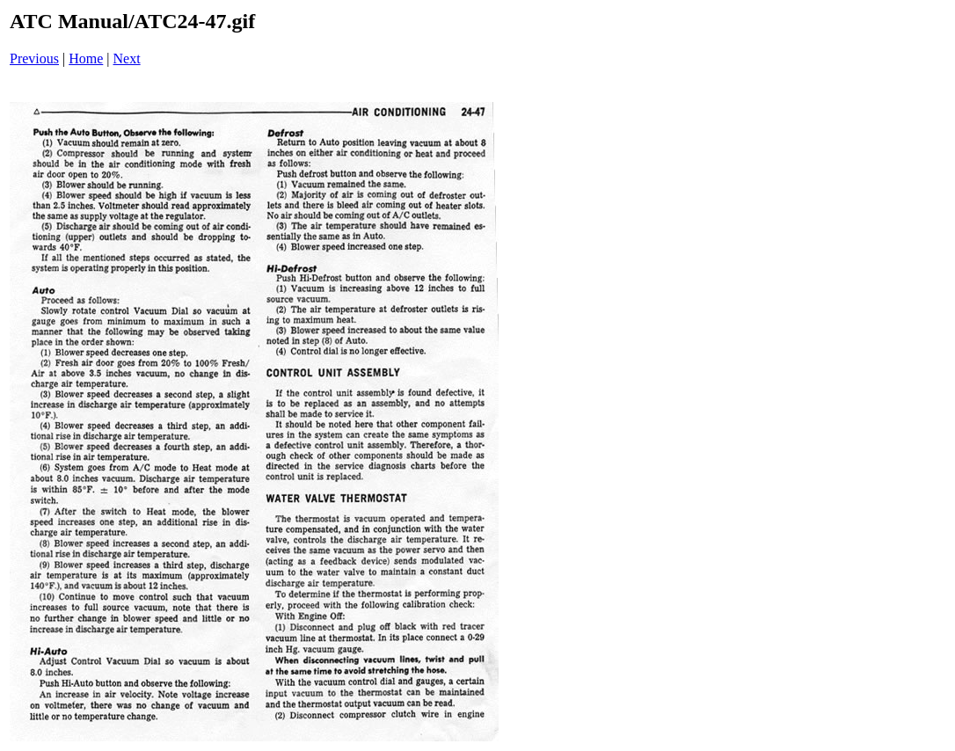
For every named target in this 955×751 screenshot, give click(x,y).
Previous (34, 58)
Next (127, 58)
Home (86, 58)
